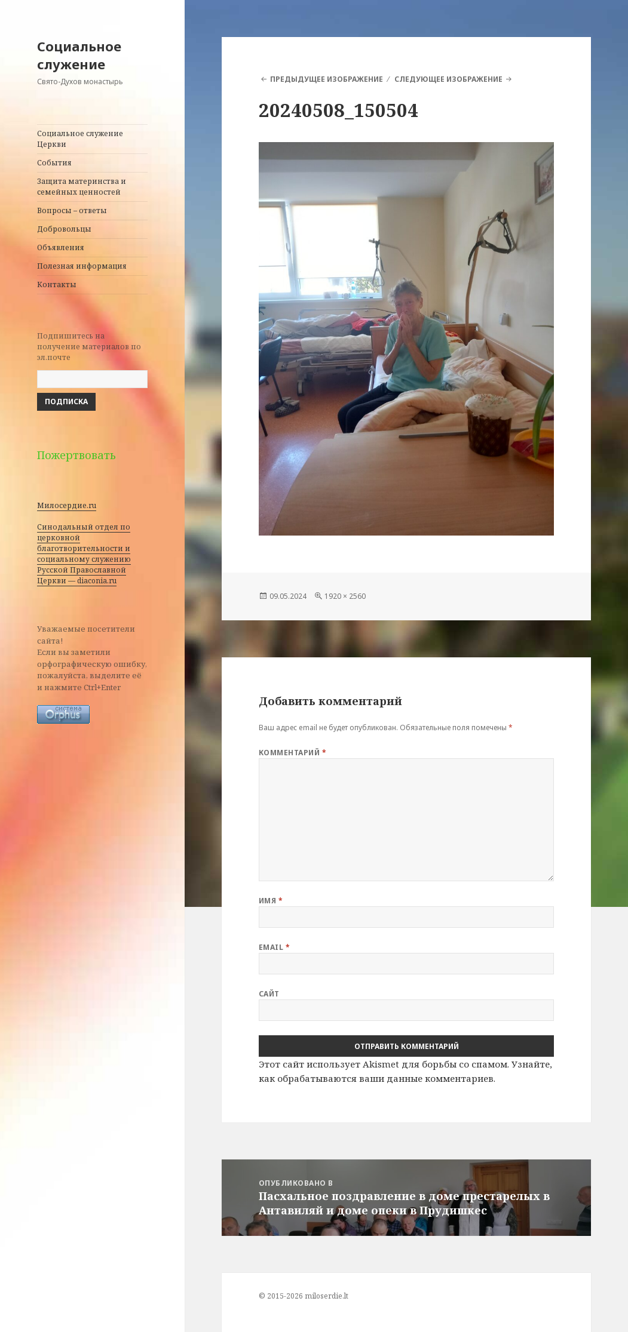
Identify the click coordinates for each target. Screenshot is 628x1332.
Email (274, 947)
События (54, 163)
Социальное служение (79, 55)
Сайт (269, 994)
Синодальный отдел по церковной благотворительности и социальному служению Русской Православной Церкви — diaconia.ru (84, 554)
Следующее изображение (448, 79)
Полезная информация (82, 266)
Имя (271, 901)
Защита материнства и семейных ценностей (81, 186)
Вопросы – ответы (72, 210)
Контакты (56, 284)
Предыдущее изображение (326, 79)
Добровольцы (64, 229)
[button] (407, 339)
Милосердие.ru (66, 505)
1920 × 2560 (345, 596)
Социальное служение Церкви (80, 138)
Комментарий (292, 752)
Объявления (60, 247)
